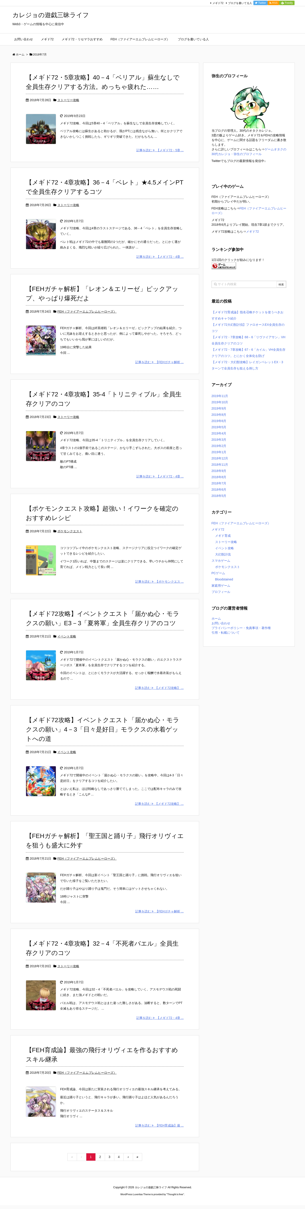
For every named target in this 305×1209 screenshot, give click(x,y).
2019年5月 (219, 427)
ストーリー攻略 (68, 100)
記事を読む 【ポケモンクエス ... (159, 589)
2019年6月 (219, 421)
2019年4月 (219, 433)
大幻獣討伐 (223, 554)
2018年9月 (219, 471)
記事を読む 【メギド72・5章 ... (160, 152)
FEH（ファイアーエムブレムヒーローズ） (87, 315)
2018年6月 (219, 489)
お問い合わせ (221, 623)
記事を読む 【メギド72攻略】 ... (159, 697)
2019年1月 (219, 452)
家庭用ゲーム (221, 585)
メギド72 (217, 3)
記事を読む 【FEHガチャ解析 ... (159, 367)
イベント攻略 (66, 644)
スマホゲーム (221, 560)
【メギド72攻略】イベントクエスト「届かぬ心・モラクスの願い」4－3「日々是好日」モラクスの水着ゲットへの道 (102, 738)
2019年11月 (220, 396)
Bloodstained (224, 579)
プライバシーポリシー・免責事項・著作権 (241, 628)
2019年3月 (219, 439)
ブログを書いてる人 (240, 3)
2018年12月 (220, 458)
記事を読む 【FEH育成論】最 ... (159, 1142)
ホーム (216, 618)
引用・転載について (226, 632)
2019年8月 (219, 414)
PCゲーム (218, 573)
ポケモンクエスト (69, 537)
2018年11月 (220, 464)
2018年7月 (219, 483)
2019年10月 (220, 402)
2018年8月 (219, 477)
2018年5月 (219, 496)
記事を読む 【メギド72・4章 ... (160, 260)
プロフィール (221, 592)
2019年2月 (219, 446)
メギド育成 (223, 535)
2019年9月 (219, 408)
